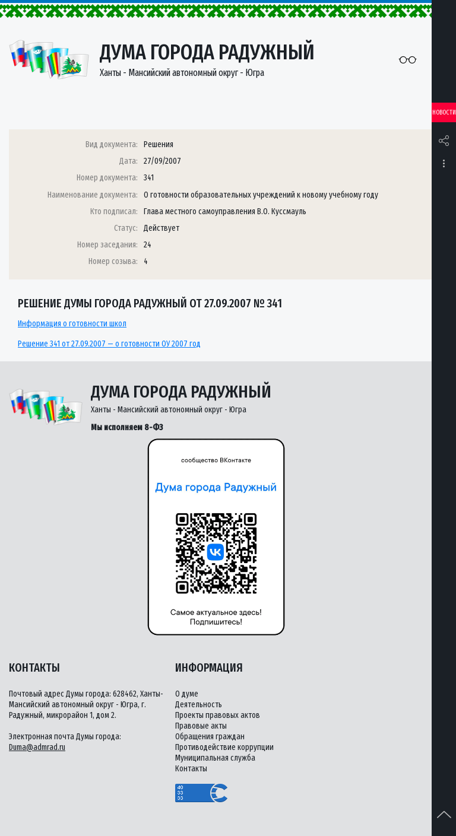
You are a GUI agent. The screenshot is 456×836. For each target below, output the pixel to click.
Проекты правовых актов (217, 715)
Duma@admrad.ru (37, 747)
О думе (186, 694)
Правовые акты (201, 726)
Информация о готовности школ (72, 324)
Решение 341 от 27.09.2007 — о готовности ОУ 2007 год (109, 344)
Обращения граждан (210, 737)
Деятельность (198, 705)
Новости (444, 112)
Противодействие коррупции (224, 747)
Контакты (191, 769)
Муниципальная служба (215, 758)
